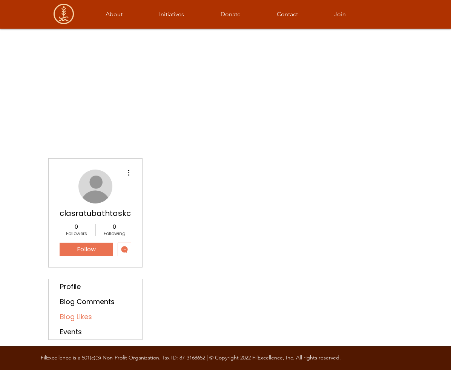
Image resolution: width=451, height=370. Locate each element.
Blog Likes (76, 316)
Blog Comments (87, 301)
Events (71, 331)
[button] (114, 14)
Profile (70, 286)
